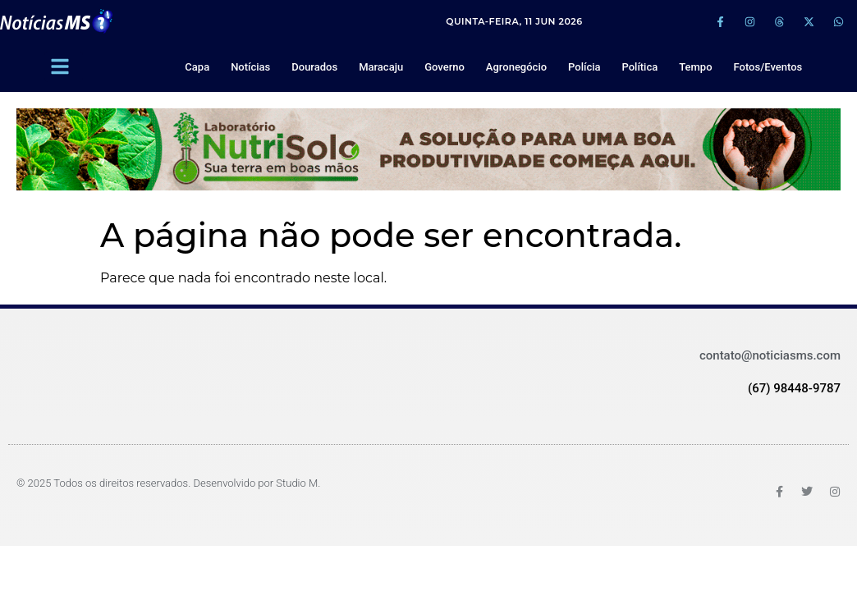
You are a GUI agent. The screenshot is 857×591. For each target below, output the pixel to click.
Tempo (695, 67)
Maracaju (381, 67)
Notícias (250, 67)
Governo (444, 67)
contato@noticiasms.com (770, 355)
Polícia (584, 67)
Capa (197, 67)
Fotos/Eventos (768, 67)
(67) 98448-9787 (794, 388)
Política (639, 67)
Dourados (314, 67)
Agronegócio (516, 67)
